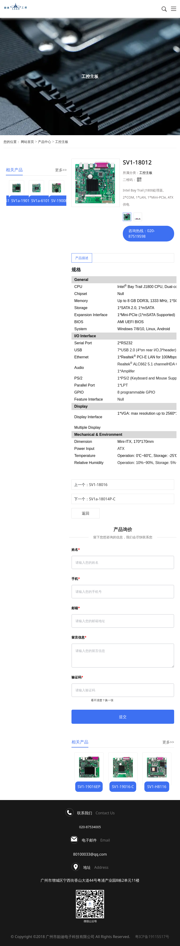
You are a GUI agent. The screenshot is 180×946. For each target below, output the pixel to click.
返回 (85, 513)
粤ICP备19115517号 (151, 936)
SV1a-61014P (42, 200)
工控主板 (61, 141)
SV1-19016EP (89, 786)
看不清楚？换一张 (102, 700)
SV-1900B (59, 200)
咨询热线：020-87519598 (141, 233)
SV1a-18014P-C (102, 499)
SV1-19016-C (123, 786)
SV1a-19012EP (23, 200)
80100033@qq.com (90, 854)
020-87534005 (90, 827)
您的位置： (12, 141)
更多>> (61, 169)
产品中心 (44, 141)
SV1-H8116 (156, 786)
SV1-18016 (98, 484)
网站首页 (27, 141)
